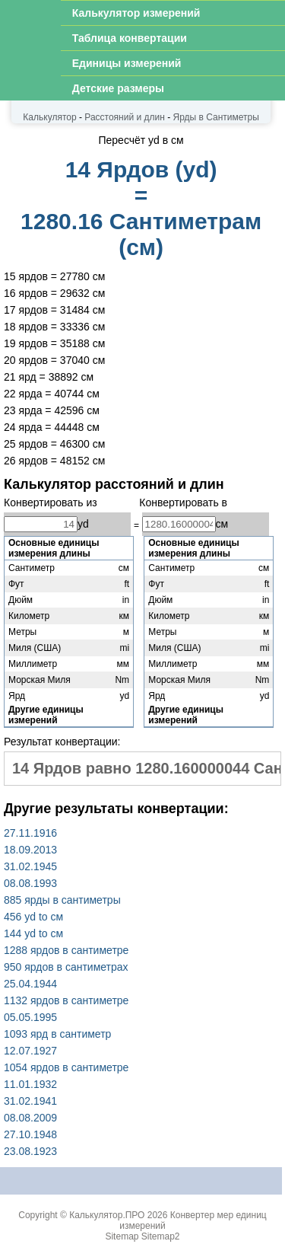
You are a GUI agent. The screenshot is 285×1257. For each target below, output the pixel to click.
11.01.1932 (30, 1084)
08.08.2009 (30, 1118)
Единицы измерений (127, 63)
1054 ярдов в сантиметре (66, 1067)
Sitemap (121, 1236)
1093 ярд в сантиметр (57, 1034)
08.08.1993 (30, 883)
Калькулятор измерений (136, 13)
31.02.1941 (30, 1101)
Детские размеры (118, 88)
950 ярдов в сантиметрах (66, 967)
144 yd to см (33, 933)
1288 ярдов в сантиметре (66, 950)
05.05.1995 (30, 1017)
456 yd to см (33, 917)
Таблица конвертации (129, 38)
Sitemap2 (160, 1236)
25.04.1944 (30, 984)
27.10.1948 (30, 1134)
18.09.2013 (30, 850)
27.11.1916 (30, 833)
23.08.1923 (30, 1151)
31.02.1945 (30, 866)
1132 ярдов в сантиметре (66, 1000)
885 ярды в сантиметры (62, 900)
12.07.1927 (30, 1051)
